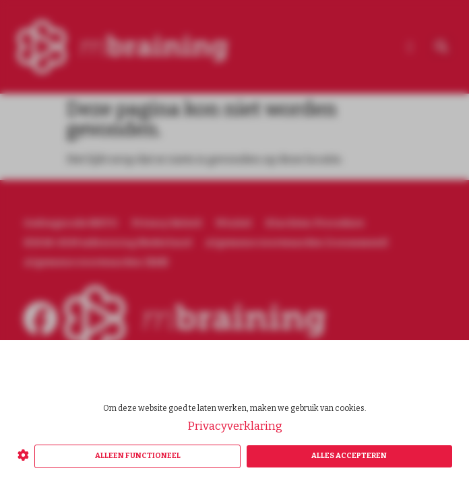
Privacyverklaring (234, 426)
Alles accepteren (349, 455)
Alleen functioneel (138, 455)
